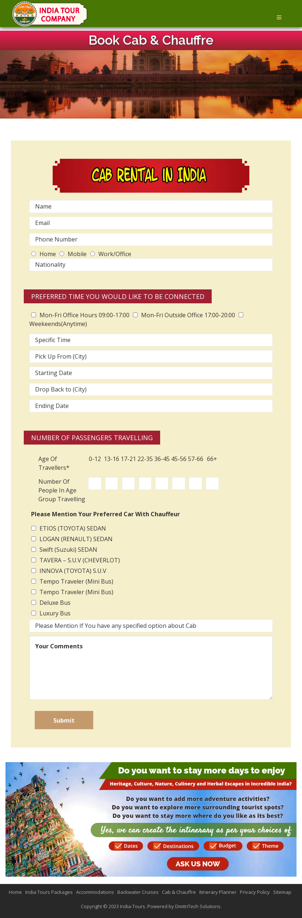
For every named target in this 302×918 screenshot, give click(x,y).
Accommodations (95, 892)
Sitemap (282, 892)
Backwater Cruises (138, 892)
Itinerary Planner (218, 892)
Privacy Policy (255, 892)
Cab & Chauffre (179, 892)
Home (15, 892)
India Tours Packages (49, 892)
